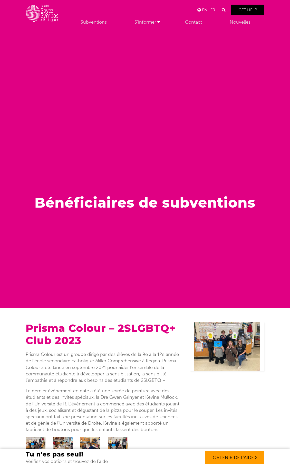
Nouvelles (240, 22)
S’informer (145, 22)
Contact (193, 22)
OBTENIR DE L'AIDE (235, 457)
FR (212, 9)
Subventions (94, 22)
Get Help (247, 9)
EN (204, 9)
